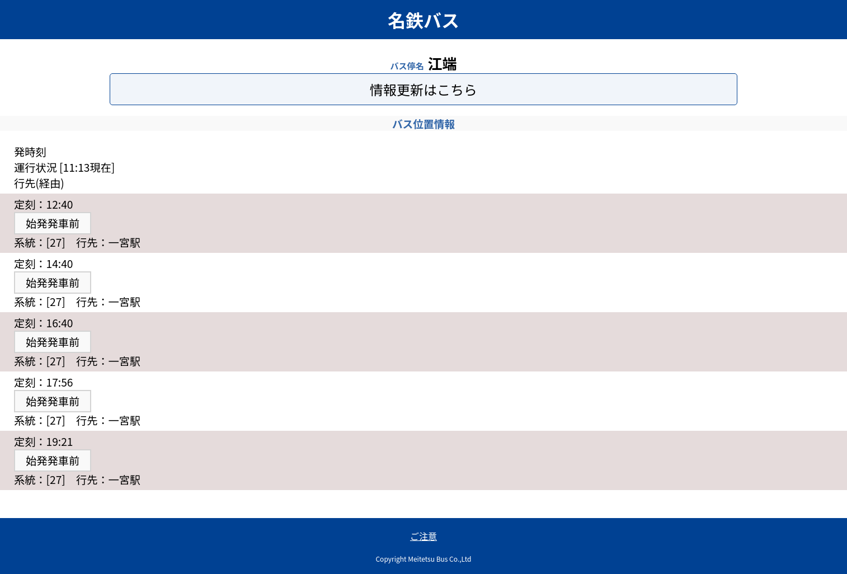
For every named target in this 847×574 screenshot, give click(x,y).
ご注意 (423, 536)
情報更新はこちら (423, 89)
